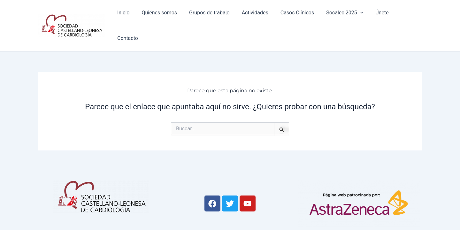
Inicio (132, 16)
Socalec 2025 (343, 16)
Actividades (257, 16)
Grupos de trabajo (214, 16)
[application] (359, 16)
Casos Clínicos (298, 16)
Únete (379, 16)
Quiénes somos (166, 16)
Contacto (406, 16)
